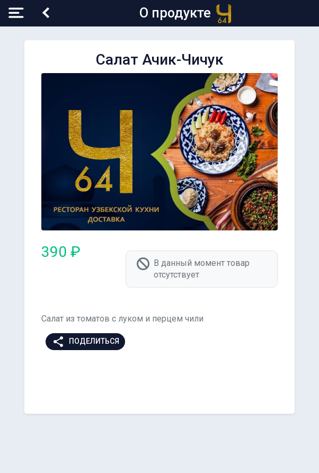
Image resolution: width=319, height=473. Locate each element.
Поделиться (85, 341)
